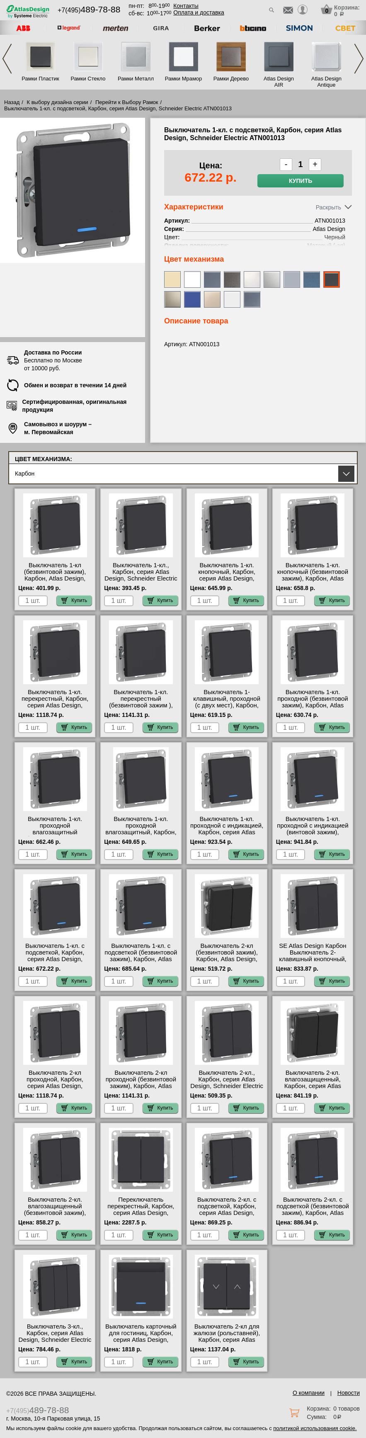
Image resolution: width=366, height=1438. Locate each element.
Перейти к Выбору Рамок (126, 102)
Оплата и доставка (198, 12)
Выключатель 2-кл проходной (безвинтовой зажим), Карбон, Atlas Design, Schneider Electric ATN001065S (140, 1086)
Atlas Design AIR (279, 81)
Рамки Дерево (231, 78)
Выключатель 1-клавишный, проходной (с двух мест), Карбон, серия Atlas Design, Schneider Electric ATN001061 (226, 709)
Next (359, 59)
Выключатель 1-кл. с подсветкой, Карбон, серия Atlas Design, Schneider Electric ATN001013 (55, 959)
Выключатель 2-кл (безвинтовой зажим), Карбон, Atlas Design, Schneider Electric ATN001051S (227, 959)
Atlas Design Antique (326, 81)
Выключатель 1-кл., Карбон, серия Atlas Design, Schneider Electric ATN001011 (140, 575)
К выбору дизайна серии (57, 102)
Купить (300, 180)
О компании (309, 1392)
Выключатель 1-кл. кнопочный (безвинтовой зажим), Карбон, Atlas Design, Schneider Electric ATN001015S (312, 578)
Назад (11, 102)
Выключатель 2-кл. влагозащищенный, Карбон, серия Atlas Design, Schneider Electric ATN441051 (312, 1086)
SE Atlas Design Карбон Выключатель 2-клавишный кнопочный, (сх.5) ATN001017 (313, 955)
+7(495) (89, 10)
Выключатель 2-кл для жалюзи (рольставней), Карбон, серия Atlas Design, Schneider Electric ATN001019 (226, 1339)
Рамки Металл (136, 78)
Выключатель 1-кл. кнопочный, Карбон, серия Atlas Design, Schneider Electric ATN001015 (226, 578)
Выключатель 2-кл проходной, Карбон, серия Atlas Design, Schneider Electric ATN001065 (55, 1086)
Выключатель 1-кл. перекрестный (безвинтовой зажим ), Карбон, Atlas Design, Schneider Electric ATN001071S (141, 709)
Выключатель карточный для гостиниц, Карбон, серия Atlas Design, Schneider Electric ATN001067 (141, 1339)
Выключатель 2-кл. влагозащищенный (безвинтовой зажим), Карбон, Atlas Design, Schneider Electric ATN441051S (55, 1216)
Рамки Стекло (87, 78)
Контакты (185, 5)
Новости (348, 1392)
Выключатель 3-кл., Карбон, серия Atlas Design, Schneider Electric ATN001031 (55, 1336)
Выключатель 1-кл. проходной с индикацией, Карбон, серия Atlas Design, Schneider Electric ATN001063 (226, 832)
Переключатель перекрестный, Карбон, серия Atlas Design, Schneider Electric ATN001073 (140, 1212)
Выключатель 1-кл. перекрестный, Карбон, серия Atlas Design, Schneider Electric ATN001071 (55, 705)
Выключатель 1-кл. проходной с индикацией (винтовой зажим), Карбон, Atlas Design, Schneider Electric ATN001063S (312, 835)
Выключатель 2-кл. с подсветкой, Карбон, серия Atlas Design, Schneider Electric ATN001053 (227, 1212)
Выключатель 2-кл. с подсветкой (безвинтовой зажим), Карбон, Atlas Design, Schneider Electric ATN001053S (312, 1212)
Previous (7, 59)
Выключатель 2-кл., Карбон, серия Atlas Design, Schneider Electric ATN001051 (226, 1082)
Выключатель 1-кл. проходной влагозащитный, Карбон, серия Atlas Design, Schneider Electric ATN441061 (140, 835)
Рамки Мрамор (183, 78)
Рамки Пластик (40, 78)
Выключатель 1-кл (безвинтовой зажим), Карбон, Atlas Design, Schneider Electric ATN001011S (55, 578)
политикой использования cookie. (314, 1428)
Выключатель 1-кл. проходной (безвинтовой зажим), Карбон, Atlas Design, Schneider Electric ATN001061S (312, 705)
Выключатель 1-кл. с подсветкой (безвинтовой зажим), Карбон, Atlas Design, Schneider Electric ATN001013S (140, 959)
